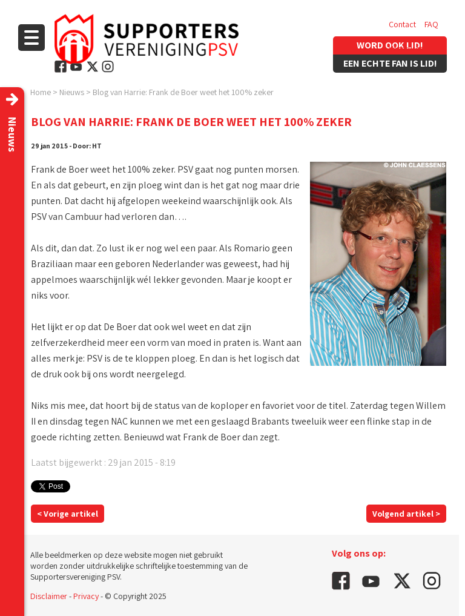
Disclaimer (48, 596)
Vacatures (406, 48)
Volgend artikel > (406, 513)
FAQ (431, 24)
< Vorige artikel (67, 513)
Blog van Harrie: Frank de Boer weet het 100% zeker (183, 92)
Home (40, 92)
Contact (402, 24)
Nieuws (71, 92)
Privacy (86, 596)
